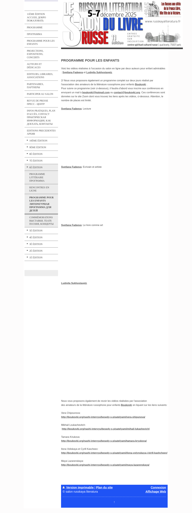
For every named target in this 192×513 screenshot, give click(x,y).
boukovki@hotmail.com (96, 92)
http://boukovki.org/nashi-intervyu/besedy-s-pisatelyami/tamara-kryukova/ (104, 441)
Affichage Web (155, 491)
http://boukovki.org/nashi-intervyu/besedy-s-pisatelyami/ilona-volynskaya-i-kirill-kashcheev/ (114, 453)
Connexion (158, 487)
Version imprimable (78, 487)
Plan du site (104, 487)
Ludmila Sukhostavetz (99, 72)
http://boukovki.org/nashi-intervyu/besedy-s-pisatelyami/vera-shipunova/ (103, 417)
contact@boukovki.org (127, 92)
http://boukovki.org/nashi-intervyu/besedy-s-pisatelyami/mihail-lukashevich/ (106, 429)
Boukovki (140, 84)
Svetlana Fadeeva (72, 72)
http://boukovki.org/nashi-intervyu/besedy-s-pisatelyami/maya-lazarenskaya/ (105, 465)
